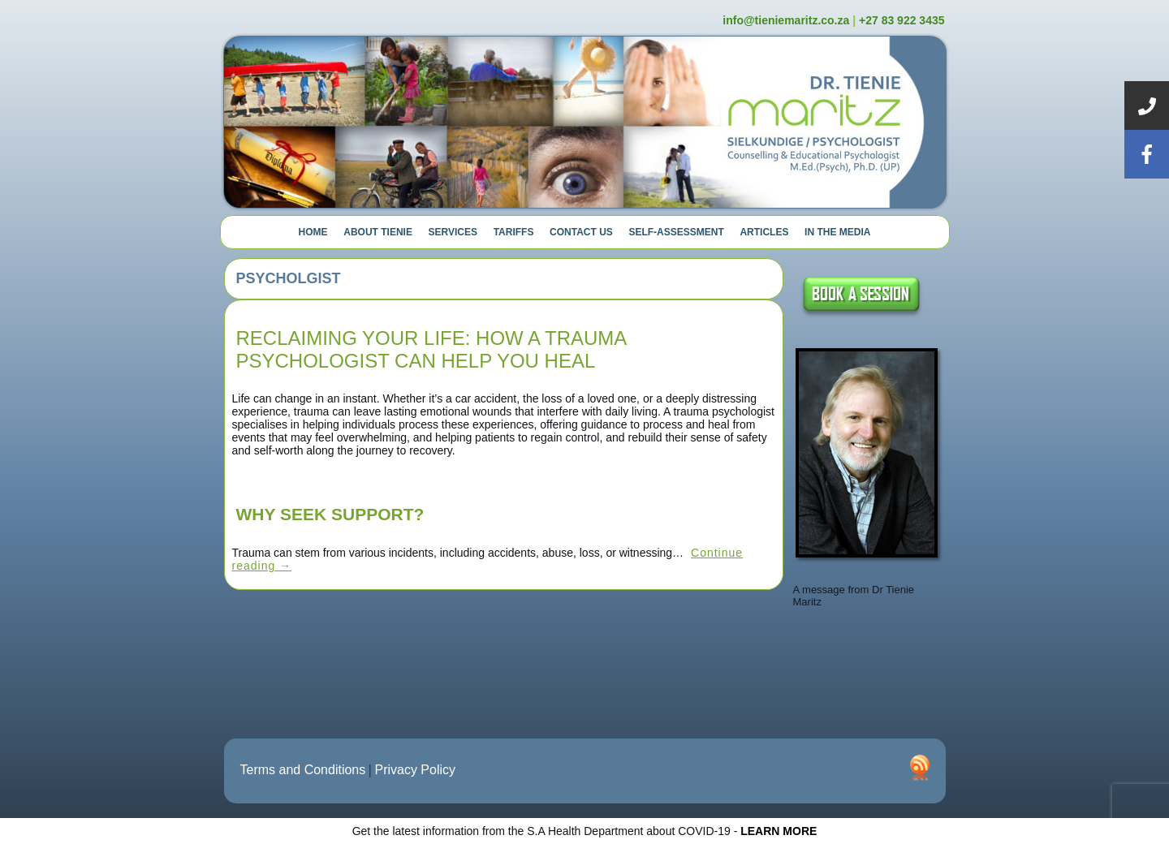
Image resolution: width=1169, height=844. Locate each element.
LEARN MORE (778, 831)
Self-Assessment (675, 232)
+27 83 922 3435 (902, 20)
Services (453, 232)
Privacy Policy (414, 770)
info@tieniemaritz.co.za (786, 20)
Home (313, 232)
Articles (764, 232)
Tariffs (514, 232)
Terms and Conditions (303, 770)
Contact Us (581, 232)
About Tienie (377, 232)
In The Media (837, 232)
